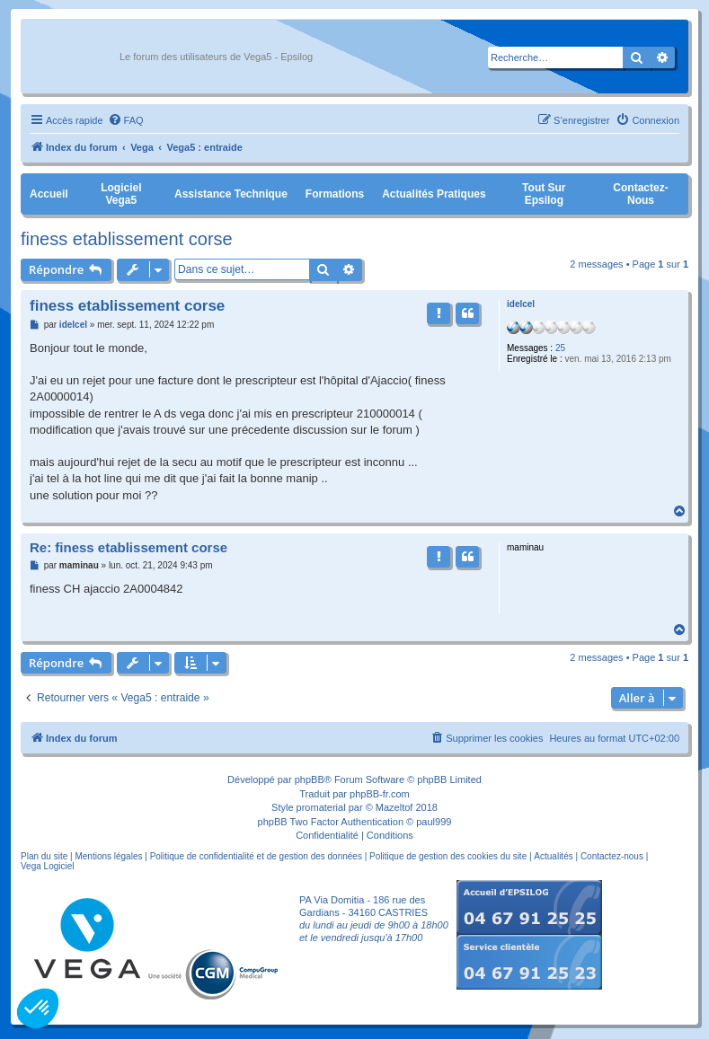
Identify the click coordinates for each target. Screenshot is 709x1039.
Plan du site (44, 856)
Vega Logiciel (48, 866)
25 (560, 348)
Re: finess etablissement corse (128, 547)
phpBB (309, 779)
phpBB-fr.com (380, 793)
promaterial (321, 807)
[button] (37, 1008)
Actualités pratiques (433, 194)
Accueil (49, 194)
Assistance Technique (231, 194)
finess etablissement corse (127, 239)
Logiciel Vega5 (121, 194)
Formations (335, 194)
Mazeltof (394, 807)
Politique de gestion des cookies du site (448, 856)
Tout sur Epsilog (543, 194)
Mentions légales (108, 856)
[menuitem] (126, 120)
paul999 (433, 821)
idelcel (521, 304)
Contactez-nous (640, 194)
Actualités (553, 856)
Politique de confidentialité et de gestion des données (256, 856)
